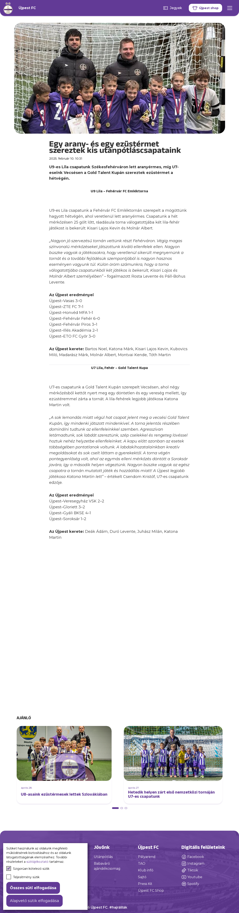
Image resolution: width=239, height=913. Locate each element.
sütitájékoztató (37, 862)
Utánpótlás (103, 857)
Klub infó (145, 870)
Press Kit (145, 884)
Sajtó (142, 877)
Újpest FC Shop (151, 891)
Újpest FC (27, 8)
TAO (141, 863)
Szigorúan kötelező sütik (27, 868)
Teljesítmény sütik (22, 877)
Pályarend (146, 857)
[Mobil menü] (229, 8)
